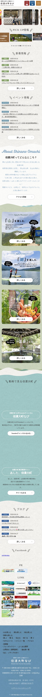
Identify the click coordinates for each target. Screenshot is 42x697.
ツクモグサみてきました (10, 523)
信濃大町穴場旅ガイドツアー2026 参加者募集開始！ (20, 123)
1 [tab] (12, 46)
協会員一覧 (25, 649)
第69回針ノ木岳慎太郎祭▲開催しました (16, 517)
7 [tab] (22, 46)
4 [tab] (17, 46)
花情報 (5, 644)
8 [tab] (24, 46)
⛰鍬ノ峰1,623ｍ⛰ (9, 536)
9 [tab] (25, 46)
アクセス (30, 641)
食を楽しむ (28, 632)
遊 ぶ (5, 638)
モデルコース (8, 641)
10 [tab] (27, 46)
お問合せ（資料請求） (11, 649)
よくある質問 (23, 646)
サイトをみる (21, 493)
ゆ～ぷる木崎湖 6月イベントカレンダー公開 (17, 61)
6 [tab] (20, 46)
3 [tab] (15, 46)
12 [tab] (30, 46)
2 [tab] (14, 46)
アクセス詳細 (21, 197)
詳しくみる (21, 88)
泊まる (18, 638)
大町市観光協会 (6, 555)
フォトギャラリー (9, 646)
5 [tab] (19, 46)
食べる (25, 638)
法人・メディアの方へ (11, 653)
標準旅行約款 (27, 683)
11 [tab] (29, 46)
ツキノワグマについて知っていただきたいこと (18, 83)
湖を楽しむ (18, 632)
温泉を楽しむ (8, 635)
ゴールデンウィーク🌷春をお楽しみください (17, 530)
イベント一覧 (20, 641)
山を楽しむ (7, 632)
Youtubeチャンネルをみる (21, 433)
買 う (32, 638)
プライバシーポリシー (20, 688)
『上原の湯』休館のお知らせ (12, 67)
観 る (11, 638)
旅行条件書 (14, 683)
